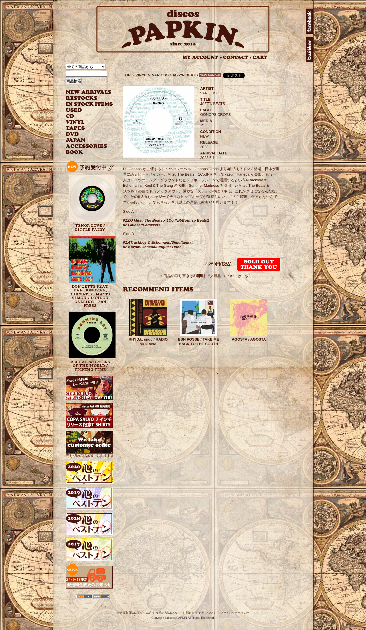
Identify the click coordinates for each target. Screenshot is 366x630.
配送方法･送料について (201, 612)
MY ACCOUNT (202, 57)
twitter (309, 49)
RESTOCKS (85, 98)
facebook (309, 21)
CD (70, 116)
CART (260, 57)
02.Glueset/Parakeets (141, 225)
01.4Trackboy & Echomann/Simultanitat (158, 242)
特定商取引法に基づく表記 (134, 612)
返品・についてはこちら (233, 276)
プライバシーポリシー (234, 612)
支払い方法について (169, 612)
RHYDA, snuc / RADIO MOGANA (148, 341)
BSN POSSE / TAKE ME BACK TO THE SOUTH (198, 341)
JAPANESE (85, 140)
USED (85, 110)
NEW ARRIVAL (89, 92)
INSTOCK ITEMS (89, 104)
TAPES (75, 128)
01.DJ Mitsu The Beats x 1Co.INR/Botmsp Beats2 (166, 220)
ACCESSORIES (86, 146)
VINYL (76, 122)
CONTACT (237, 57)
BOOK (74, 152)
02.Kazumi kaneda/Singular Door (152, 247)
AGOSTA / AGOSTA (249, 339)
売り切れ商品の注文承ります (90, 453)
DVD (72, 134)
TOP (127, 75)
